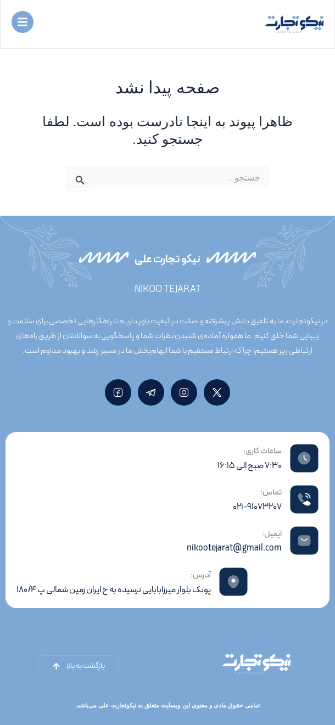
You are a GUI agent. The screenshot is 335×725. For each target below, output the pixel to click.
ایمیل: (272, 534)
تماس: (271, 492)
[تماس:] (304, 499)
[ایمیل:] (304, 540)
